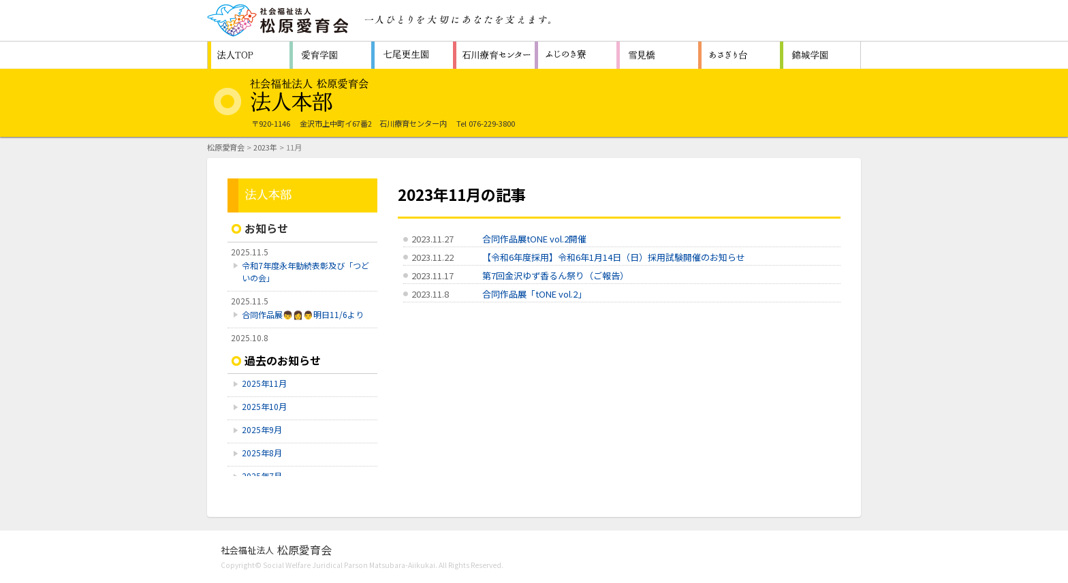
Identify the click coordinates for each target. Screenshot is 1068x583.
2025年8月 (262, 452)
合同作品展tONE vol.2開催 (534, 238)
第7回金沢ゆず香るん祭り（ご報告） (555, 275)
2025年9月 (262, 429)
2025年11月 (264, 383)
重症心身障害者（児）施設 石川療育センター (494, 55)
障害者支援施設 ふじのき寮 (575, 55)
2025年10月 (264, 406)
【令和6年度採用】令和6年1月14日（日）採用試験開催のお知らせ (613, 257)
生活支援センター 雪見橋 (657, 55)
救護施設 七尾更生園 (412, 55)
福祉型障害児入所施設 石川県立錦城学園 (821, 55)
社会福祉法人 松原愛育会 (278, 20)
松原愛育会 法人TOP (248, 55)
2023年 (265, 147)
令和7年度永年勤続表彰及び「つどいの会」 (305, 271)
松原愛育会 (226, 147)
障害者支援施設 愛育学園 (330, 55)
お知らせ (266, 228)
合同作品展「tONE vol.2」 (534, 293)
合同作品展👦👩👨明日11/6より (303, 314)
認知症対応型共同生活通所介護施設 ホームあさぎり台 (739, 55)
